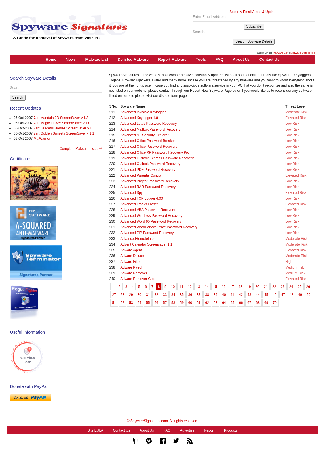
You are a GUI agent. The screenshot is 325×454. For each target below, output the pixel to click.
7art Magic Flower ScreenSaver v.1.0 (62, 123)
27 (114, 295)
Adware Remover (133, 273)
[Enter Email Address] (254, 18)
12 (189, 287)
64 (224, 303)
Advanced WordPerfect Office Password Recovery (158, 227)
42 (241, 295)
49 (300, 295)
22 (274, 287)
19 (249, 287)
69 (266, 303)
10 (173, 287)
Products (230, 430)
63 (215, 303)
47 (283, 295)
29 (131, 295)
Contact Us (269, 59)
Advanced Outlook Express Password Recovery (157, 158)
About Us (241, 59)
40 (224, 295)
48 (291, 295)
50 (308, 295)
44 (258, 295)
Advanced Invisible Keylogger (143, 112)
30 (139, 295)
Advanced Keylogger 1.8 (139, 118)
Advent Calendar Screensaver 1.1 (146, 244)
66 (241, 303)
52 (122, 303)
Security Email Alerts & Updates (253, 12)
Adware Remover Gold (137, 279)
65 (232, 303)
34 (173, 295)
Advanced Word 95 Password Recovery (150, 221)
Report (209, 430)
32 (156, 295)
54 (139, 303)
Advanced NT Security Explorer (144, 135)
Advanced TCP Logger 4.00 (141, 198)
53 (131, 303)
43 (249, 295)
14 (206, 287)
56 (156, 303)
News (71, 59)
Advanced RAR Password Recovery (148, 187)
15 (215, 287)
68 (258, 303)
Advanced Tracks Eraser (139, 204)
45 (266, 295)
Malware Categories (302, 52)
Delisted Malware (133, 59)
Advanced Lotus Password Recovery (148, 124)
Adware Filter (130, 262)
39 (215, 295)
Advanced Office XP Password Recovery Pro (154, 152)
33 (165, 295)
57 (165, 303)
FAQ (219, 59)
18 (240, 287)
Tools (201, 59)
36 (190, 295)
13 (198, 287)
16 (223, 287)
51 (114, 303)
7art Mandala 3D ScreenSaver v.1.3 (61, 118)
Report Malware (172, 59)
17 (232, 287)
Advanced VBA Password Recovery (147, 210)
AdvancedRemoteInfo (136, 239)
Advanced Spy (131, 193)
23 (282, 287)
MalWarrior (42, 139)
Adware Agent (131, 250)
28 (122, 295)
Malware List (280, 52)
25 (299, 287)
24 (291, 287)
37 (198, 295)
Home (51, 59)
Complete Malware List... (81, 149)
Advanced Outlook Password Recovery (150, 164)
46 (274, 295)
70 (274, 303)
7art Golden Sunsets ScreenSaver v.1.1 (64, 133)
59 (181, 303)
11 (181, 287)
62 (207, 303)
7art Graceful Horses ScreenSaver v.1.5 (64, 128)
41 (232, 295)
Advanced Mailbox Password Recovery (150, 129)
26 (308, 287)
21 (266, 287)
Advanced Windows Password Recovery (151, 216)
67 (249, 303)
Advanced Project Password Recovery (149, 181)
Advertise (187, 430)
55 (148, 303)
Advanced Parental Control (140, 175)
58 (173, 303)
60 (190, 303)
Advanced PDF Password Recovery (147, 170)
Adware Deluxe (132, 256)
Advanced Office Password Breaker (147, 141)
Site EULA (95, 430)
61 (198, 303)
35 (181, 295)
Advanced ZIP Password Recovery (147, 233)
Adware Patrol (131, 267)
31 (148, 295)
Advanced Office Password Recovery (148, 147)
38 (207, 295)
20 (257, 287)
